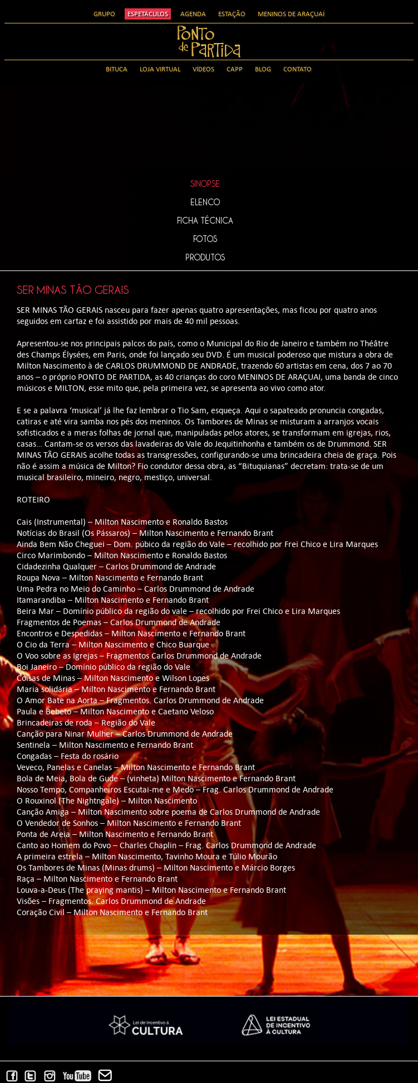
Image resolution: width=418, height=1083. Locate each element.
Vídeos (203, 69)
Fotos (205, 238)
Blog (263, 69)
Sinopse (205, 183)
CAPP (235, 69)
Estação (231, 14)
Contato (297, 69)
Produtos (205, 257)
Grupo (104, 14)
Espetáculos (147, 14)
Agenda (193, 14)
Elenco (205, 201)
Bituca (116, 69)
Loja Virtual (160, 69)
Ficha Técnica (205, 220)
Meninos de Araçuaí (291, 14)
